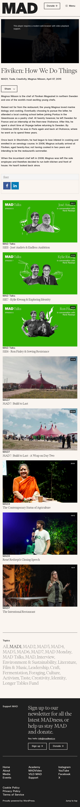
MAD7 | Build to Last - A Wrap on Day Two (28, 455)
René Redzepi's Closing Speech (21, 559)
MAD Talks (9, 244)
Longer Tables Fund (21, 683)
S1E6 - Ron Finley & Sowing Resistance (26, 351)
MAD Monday (58, 652)
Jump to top (71, 801)
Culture (53, 673)
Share (10, 89)
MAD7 (6, 400)
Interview (45, 657)
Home (6, 767)
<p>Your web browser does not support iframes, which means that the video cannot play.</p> (40, 41)
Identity (58, 678)
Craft (55, 667)
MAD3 (6, 504)
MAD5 (6, 556)
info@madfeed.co (46, 739)
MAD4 (57, 646)
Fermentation (15, 673)
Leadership (38, 667)
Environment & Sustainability (30, 662)
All (5, 646)
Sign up (36, 746)
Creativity (21, 79)
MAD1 (4, 79)
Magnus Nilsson (36, 79)
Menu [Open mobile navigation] (72, 6)
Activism (11, 678)
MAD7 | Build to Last (15, 403)
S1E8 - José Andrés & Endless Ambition (26, 247)
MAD (30, 657)
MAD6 (23, 652)
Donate (51, 6)
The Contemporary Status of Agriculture (27, 507)
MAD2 (29, 646)
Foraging (37, 673)
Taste (12, 79)
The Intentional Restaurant (19, 612)
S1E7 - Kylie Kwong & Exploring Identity (27, 299)
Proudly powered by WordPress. (19, 801)
